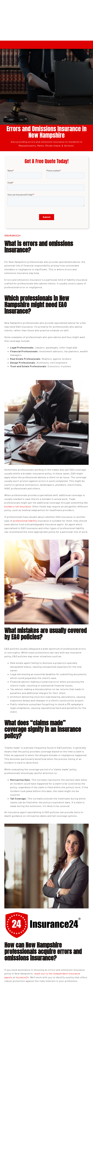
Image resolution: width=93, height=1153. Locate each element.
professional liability (25, 520)
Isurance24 (22, 977)
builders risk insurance (17, 506)
